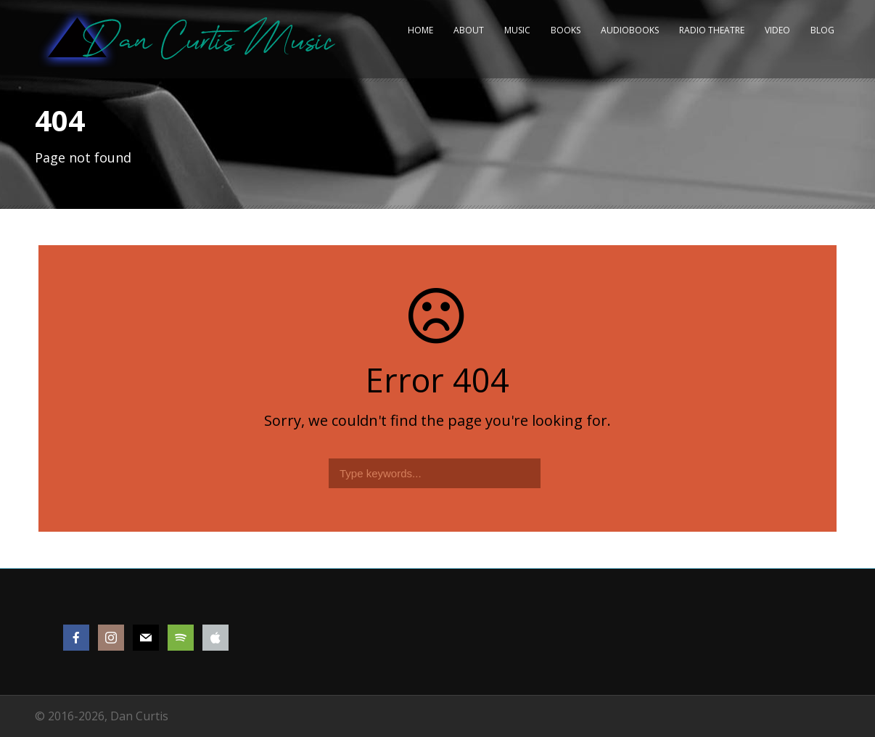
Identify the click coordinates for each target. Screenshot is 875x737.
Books (565, 30)
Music (517, 30)
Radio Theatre (711, 30)
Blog (822, 30)
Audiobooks (630, 30)
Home (420, 30)
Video (777, 30)
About (468, 30)
